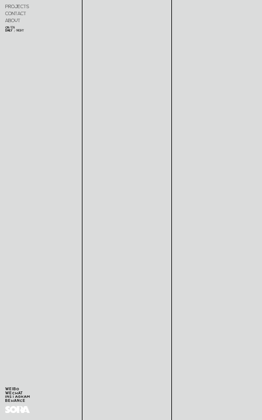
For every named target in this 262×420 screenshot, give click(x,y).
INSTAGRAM (17, 397)
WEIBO (12, 389)
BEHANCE (15, 401)
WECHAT (14, 393)
